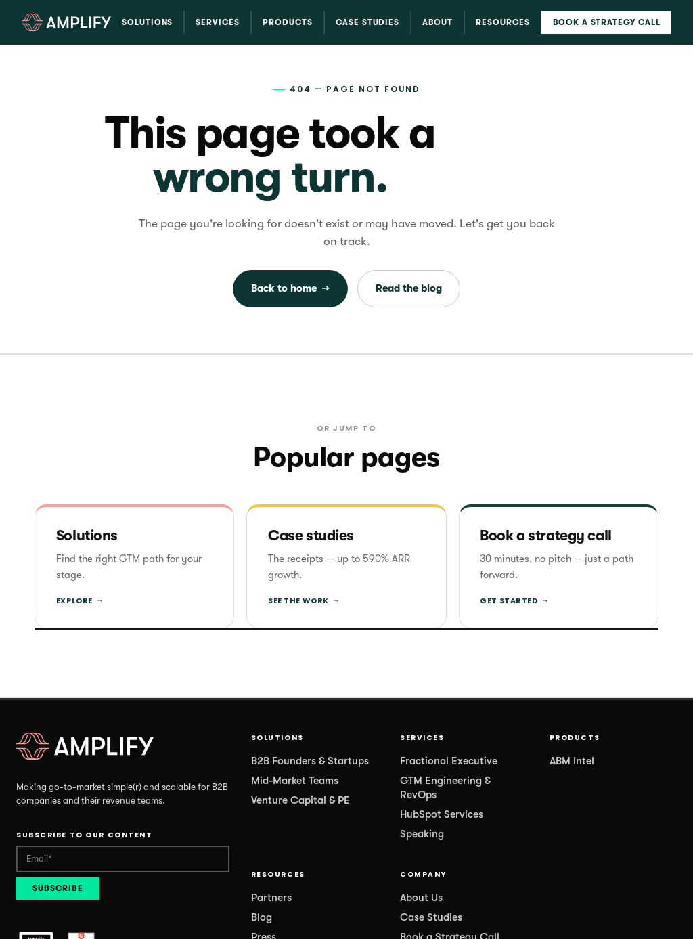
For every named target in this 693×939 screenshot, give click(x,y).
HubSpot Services (441, 814)
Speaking (422, 834)
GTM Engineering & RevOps (445, 787)
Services (218, 22)
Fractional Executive (448, 761)
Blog (261, 917)
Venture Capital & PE (300, 800)
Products (288, 22)
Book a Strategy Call (607, 22)
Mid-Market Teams (294, 780)
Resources (503, 22)
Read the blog (409, 288)
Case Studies (368, 22)
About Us (421, 898)
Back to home (290, 289)
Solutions (147, 22)
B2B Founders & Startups (310, 761)
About (437, 22)
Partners (271, 898)
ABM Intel (572, 761)
